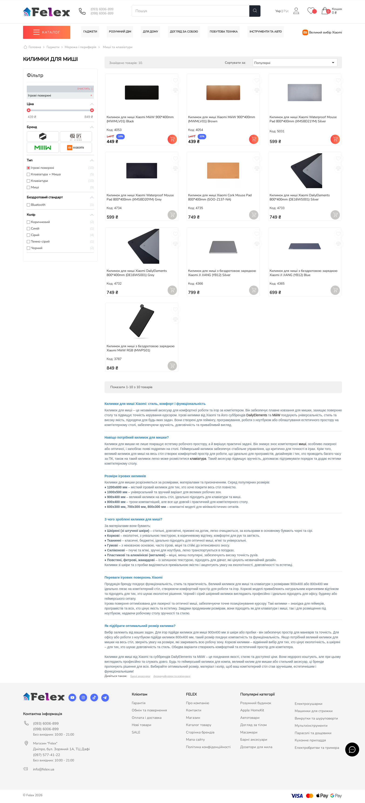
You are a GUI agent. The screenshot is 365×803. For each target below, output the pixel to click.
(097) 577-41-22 (46, 755)
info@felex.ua (43, 769)
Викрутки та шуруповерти (316, 718)
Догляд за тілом (253, 725)
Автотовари (250, 717)
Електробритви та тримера (317, 747)
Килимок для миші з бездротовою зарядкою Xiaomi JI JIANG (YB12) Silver (222, 273)
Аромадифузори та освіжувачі (171, 676)
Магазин (193, 717)
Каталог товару (198, 725)
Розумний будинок (255, 703)
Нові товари (141, 725)
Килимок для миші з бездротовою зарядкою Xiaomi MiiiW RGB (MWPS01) (141, 348)
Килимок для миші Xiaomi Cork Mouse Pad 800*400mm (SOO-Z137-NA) (220, 197)
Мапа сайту (195, 739)
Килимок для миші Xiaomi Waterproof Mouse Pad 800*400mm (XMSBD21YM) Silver (303, 119)
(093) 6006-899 (102, 9)
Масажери (248, 732)
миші (302, 444)
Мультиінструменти (311, 725)
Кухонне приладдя (310, 740)
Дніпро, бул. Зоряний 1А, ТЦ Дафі (61, 749)
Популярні (295, 62)
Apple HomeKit (252, 710)
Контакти (193, 710)
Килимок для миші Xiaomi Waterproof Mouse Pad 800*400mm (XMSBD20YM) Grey (140, 197)
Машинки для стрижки (314, 711)
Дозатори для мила (256, 747)
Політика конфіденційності (208, 747)
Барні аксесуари (140, 676)
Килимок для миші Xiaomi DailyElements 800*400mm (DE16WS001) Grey (137, 273)
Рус (286, 11)
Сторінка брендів (200, 732)
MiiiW (276, 415)
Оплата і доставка (147, 717)
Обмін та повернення (149, 710)
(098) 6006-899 (102, 13)
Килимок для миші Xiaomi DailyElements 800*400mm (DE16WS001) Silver (300, 197)
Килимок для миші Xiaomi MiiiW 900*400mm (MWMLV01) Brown (221, 119)
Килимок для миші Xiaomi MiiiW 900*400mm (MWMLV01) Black (140, 119)
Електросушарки (308, 703)
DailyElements (256, 415)
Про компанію (197, 703)
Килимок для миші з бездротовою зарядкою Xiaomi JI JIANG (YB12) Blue (304, 273)
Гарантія (138, 703)
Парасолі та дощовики (313, 733)
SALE (136, 732)
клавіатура (198, 458)
